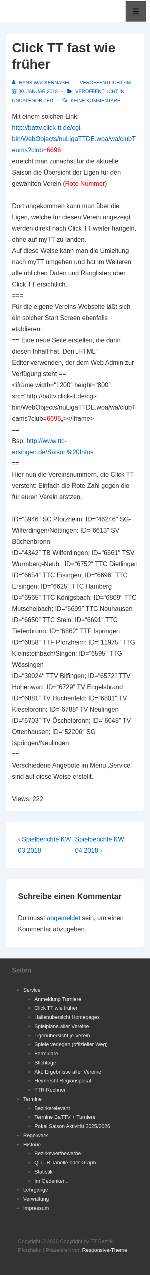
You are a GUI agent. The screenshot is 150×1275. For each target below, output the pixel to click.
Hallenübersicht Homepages (67, 1017)
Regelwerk (35, 1135)
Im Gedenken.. (51, 1181)
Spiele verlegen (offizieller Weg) (71, 1044)
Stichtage (45, 1063)
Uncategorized (32, 100)
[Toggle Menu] (136, 11)
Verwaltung (36, 1199)
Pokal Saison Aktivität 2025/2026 (72, 1126)
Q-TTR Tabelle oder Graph (65, 1163)
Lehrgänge (35, 1190)
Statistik (43, 1172)
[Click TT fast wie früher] (38, 91)
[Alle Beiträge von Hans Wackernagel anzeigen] (42, 83)
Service (31, 990)
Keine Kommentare (95, 100)
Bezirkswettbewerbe (57, 1153)
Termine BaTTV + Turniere (65, 1117)
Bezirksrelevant (52, 1108)
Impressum (36, 1208)
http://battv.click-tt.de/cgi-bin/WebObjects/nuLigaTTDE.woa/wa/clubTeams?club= (74, 138)
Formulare (46, 1053)
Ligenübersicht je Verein (62, 1035)
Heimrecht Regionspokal (62, 1081)
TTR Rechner (50, 1090)
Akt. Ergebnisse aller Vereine (67, 1072)
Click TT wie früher (56, 1008)
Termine (32, 1099)
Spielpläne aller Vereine (61, 1026)
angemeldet (63, 918)
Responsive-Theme (104, 1250)
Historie (32, 1145)
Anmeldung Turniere (57, 999)
